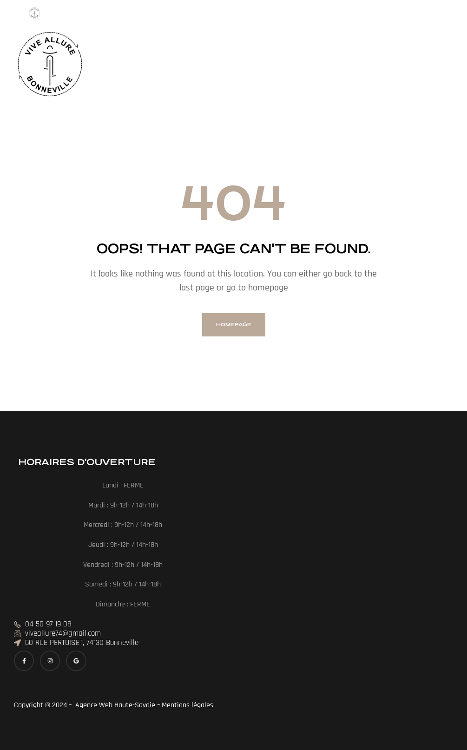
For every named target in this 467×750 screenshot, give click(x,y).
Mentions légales (188, 705)
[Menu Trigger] (34, 16)
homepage (233, 325)
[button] (134, 66)
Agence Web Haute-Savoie (114, 705)
